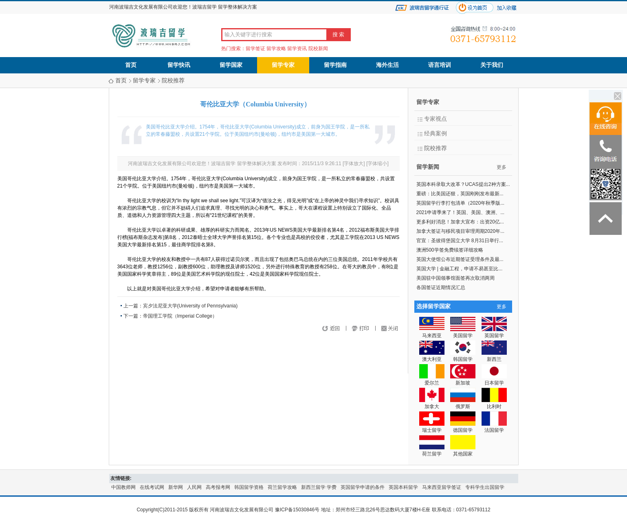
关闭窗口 (392, 329)
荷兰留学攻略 (282, 487)
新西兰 (494, 356)
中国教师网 (123, 487)
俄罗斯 (462, 403)
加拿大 (431, 403)
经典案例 (435, 133)
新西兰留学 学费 (319, 487)
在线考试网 (152, 487)
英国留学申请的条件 (363, 487)
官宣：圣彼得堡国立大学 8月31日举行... (459, 240)
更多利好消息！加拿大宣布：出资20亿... (460, 222)
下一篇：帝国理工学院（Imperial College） (170, 316)
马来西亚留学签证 (441, 487)
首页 (130, 65)
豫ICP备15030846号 (297, 510)
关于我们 (491, 65)
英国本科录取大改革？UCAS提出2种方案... (463, 184)
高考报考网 (218, 487)
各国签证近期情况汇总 (440, 287)
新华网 (175, 487)
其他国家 (462, 451)
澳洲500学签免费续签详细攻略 (449, 250)
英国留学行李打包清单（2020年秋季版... (460, 203)
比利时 (494, 403)
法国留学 (494, 427)
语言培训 (439, 65)
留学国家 (231, 65)
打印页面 (368, 329)
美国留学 (462, 332)
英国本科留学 (403, 487)
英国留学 (494, 332)
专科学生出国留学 (484, 487)
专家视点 (435, 119)
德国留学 (462, 427)
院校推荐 (173, 80)
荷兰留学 (431, 451)
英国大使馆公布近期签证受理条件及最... (460, 259)
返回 (348, 329)
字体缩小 (377, 163)
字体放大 (353, 163)
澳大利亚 (431, 356)
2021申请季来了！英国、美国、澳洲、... (460, 212)
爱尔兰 (431, 380)
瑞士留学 (431, 427)
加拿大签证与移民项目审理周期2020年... (460, 231)
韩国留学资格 (249, 487)
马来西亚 (431, 332)
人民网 (194, 487)
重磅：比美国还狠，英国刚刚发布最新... (460, 194)
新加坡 (462, 380)
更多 (501, 167)
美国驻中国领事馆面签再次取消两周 (455, 278)
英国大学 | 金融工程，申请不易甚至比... (459, 269)
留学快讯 (178, 65)
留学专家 (283, 65)
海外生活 (387, 65)
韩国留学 (462, 356)
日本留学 (494, 380)
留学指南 (335, 65)
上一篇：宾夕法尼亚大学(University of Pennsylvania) (180, 306)
